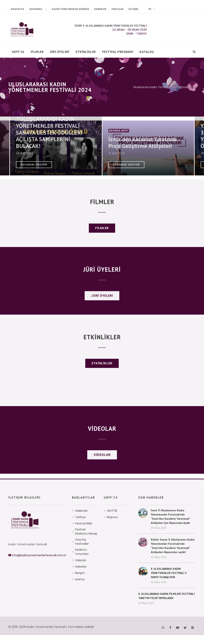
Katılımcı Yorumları (81, 547)
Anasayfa (17, 9)
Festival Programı (117, 52)
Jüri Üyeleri (59, 52)
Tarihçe (80, 512)
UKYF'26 (18, 52)
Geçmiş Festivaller (82, 537)
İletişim (133, 9)
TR (153, 9)
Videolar (117, 9)
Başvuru (112, 512)
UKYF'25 (112, 506)
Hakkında (39, 9)
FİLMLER (37, 52)
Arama (79, 575)
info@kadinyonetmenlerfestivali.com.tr (37, 550)
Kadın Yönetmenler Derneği (70, 9)
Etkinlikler (86, 52)
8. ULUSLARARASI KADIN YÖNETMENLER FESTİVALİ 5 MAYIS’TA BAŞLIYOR (169, 568)
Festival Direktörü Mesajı (86, 527)
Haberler (100, 9)
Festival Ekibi (83, 519)
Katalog (146, 52)
